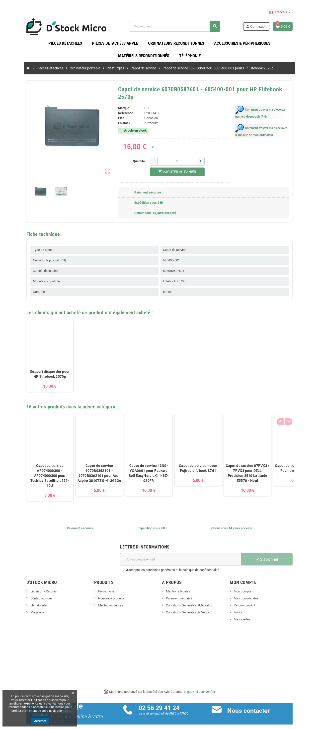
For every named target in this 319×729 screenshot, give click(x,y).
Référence (120, 107)
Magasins (23, 606)
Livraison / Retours (29, 585)
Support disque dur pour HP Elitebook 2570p (36, 368)
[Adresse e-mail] (182, 553)
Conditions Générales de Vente (187, 606)
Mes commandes (252, 592)
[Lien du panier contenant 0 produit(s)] (297, 27)
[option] (36, 350)
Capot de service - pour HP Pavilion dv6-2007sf (283, 462)
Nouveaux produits (103, 592)
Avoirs (244, 606)
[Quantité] (175, 155)
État (116, 112)
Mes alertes (248, 613)
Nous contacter (253, 705)
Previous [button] (294, 399)
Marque (118, 102)
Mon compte (249, 585)
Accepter (40, 721)
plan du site (24, 599)
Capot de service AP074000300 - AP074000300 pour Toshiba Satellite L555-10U (35, 470)
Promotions (98, 585)
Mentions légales (177, 585)
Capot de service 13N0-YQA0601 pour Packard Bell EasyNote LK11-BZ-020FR (135, 467)
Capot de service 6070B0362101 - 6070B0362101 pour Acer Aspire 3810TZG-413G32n (85, 467)
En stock (119, 117)
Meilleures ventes (103, 599)
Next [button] (301, 399)
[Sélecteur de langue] (294, 12)
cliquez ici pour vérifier (199, 686)
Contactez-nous (27, 592)
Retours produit (251, 599)
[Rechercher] (179, 27)
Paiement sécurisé (178, 592)
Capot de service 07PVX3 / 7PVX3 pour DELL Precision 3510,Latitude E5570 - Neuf (233, 467)
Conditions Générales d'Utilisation (189, 599)
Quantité (137, 155)
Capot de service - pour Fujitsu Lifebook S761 (184, 462)
